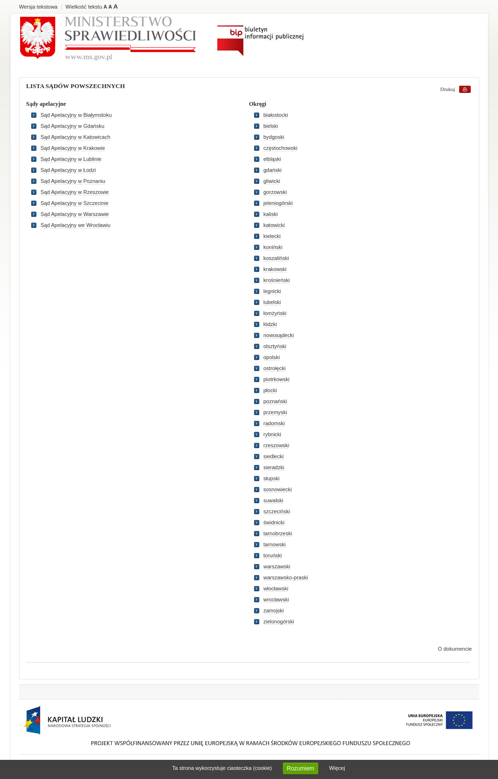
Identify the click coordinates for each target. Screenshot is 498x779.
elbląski (272, 159)
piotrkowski (277, 379)
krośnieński (277, 280)
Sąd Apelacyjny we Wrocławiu (76, 225)
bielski (271, 126)
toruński (273, 555)
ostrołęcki (275, 368)
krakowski (275, 269)
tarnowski (275, 544)
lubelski (272, 302)
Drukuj (447, 89)
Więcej (337, 768)
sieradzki (274, 467)
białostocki (276, 115)
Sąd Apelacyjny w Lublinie (71, 159)
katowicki (274, 225)
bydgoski (274, 137)
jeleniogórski (278, 203)
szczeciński (277, 511)
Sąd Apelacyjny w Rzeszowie (75, 192)
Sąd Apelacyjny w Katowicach (76, 137)
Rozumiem (300, 768)
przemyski (276, 412)
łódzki (270, 324)
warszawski (277, 566)
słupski (272, 478)
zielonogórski (279, 621)
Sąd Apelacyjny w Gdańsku (72, 126)
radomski (274, 423)
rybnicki (272, 434)
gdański (273, 170)
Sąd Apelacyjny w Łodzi (68, 170)
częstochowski (281, 148)
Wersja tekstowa (38, 7)
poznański (276, 401)
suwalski (274, 500)
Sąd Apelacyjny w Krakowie (73, 148)
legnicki (272, 291)
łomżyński (275, 313)
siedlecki (274, 456)
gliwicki (272, 181)
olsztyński (275, 346)
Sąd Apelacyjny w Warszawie (75, 214)
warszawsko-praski (286, 577)
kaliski (271, 214)
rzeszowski (277, 445)
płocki (270, 390)
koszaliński (276, 258)
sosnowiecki (278, 489)
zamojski (274, 610)
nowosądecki (279, 335)
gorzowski (275, 192)
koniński (273, 247)
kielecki (272, 236)
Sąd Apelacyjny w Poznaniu (73, 181)
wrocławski (276, 599)
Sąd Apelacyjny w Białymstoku (76, 115)
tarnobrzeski (278, 533)
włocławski (276, 588)
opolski (272, 357)
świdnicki (274, 522)
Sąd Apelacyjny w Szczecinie (75, 203)
